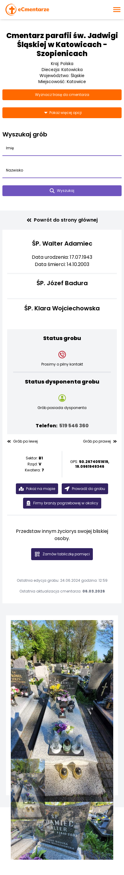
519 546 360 (74, 425)
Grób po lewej (22, 441)
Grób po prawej (100, 441)
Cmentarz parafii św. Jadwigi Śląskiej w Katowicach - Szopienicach (62, 44)
